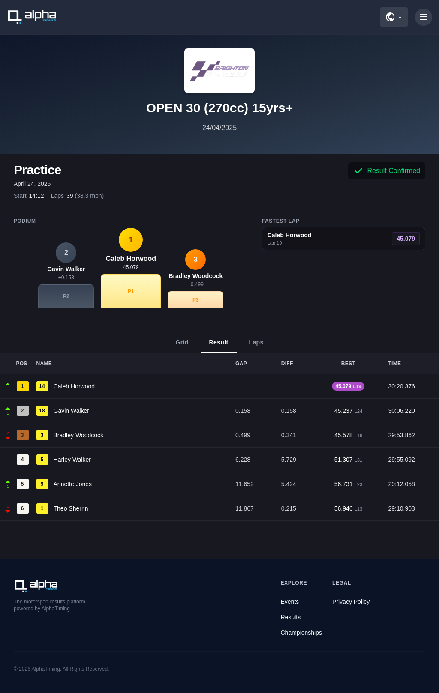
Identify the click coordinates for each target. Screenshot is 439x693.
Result (219, 346)
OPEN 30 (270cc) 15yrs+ (219, 108)
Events (290, 601)
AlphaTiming (46, 669)
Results (291, 617)
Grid (182, 346)
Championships (301, 632)
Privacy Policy (351, 601)
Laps (256, 346)
